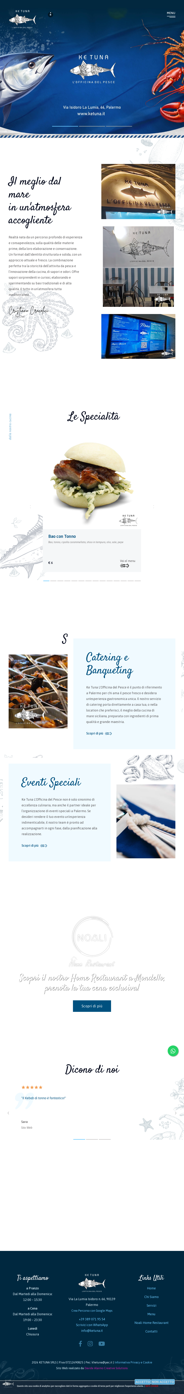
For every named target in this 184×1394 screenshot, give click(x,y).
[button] (79, 1139)
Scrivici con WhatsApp (92, 1325)
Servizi (151, 1305)
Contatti (151, 1331)
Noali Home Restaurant (151, 1323)
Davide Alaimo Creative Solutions (106, 1368)
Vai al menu (127, 563)
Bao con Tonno (62, 536)
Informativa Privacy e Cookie (133, 1362)
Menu (171, 13)
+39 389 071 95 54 (92, 1319)
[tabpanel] (92, 502)
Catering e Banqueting (109, 664)
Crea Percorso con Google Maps (92, 1310)
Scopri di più (94, 733)
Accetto (142, 1382)
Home (151, 1288)
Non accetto (163, 1382)
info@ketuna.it (92, 1331)
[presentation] (8, 1112)
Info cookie (151, 1386)
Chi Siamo (151, 1297)
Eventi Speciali (51, 783)
